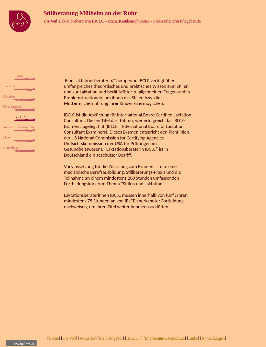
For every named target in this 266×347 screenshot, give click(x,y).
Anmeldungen (213, 338)
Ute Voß (69, 338)
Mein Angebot (111, 338)
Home (54, 338)
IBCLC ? (133, 338)
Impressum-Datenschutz (165, 338)
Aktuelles (87, 338)
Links (193, 338)
